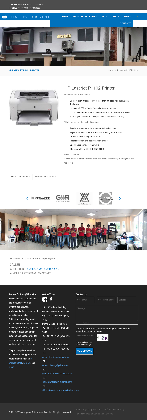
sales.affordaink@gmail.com (55, 357)
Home (65, 16)
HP (31, 358)
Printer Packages (85, 16)
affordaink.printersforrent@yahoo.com (60, 390)
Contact (125, 23)
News (127, 16)
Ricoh (11, 367)
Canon (19, 363)
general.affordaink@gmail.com (57, 382)
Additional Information (45, 176)
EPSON (27, 363)
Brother (12, 363)
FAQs (105, 16)
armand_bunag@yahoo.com (55, 365)
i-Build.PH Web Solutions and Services (94, 413)
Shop (116, 16)
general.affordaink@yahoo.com (57, 373)
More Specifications (20, 176)
